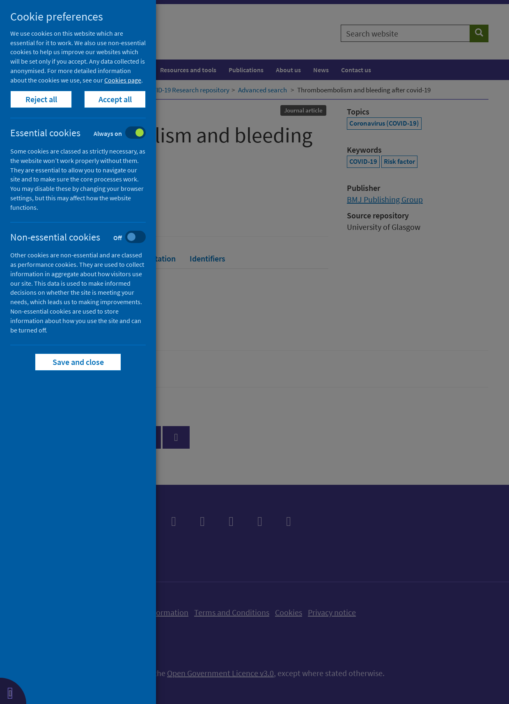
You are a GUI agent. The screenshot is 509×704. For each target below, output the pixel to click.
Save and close (78, 362)
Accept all (115, 99)
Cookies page (122, 80)
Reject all (41, 99)
